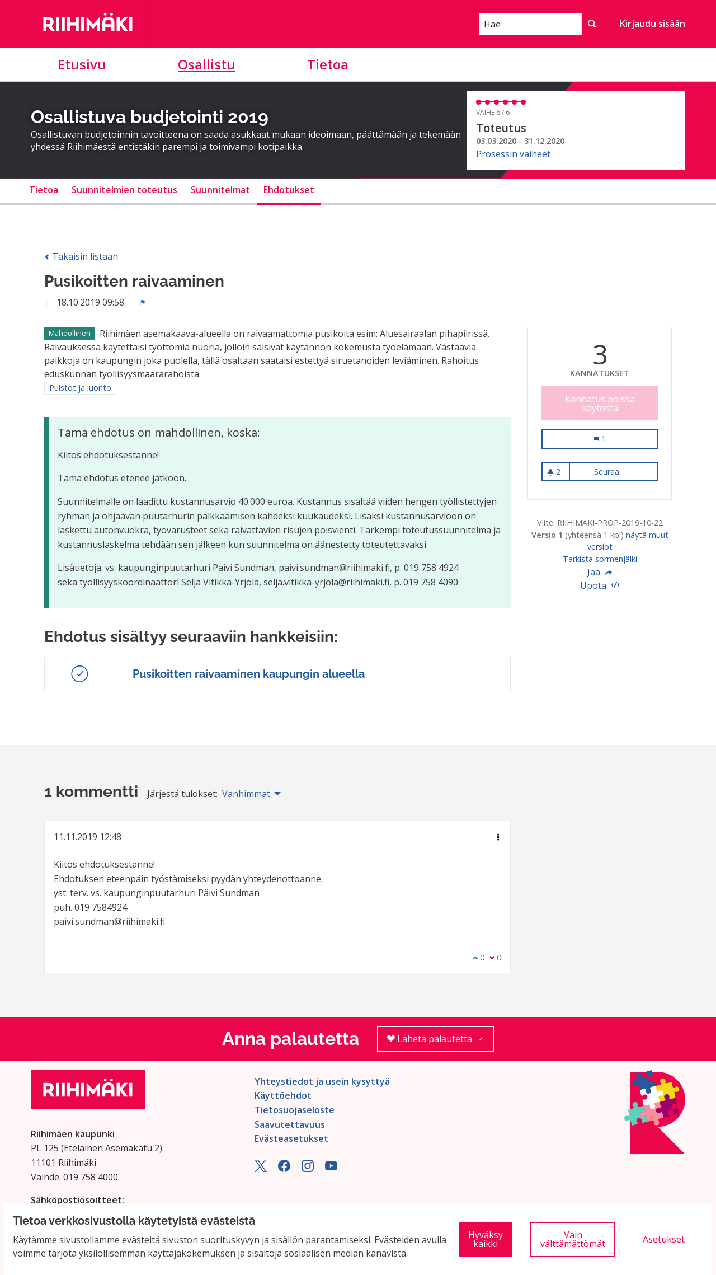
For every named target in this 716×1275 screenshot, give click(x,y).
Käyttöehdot (283, 1095)
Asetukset (664, 1239)
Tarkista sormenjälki (600, 559)
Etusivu (82, 64)
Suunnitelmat (220, 190)
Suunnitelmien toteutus (124, 190)
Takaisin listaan (81, 256)
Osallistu (206, 64)
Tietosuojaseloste (295, 1110)
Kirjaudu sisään (652, 23)
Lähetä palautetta (440, 1042)
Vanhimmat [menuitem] (246, 793)
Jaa (599, 572)
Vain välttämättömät (572, 1239)
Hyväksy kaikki (485, 1239)
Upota (599, 585)
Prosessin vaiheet (513, 154)
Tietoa (327, 64)
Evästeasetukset (291, 1138)
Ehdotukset (288, 190)
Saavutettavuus (290, 1124)
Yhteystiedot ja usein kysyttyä (322, 1081)
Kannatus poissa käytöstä (600, 403)
